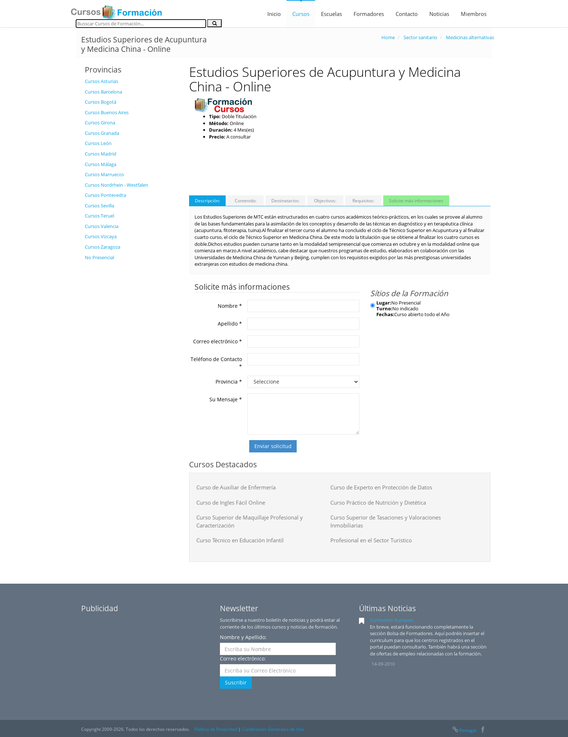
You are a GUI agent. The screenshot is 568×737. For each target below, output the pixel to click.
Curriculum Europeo (391, 620)
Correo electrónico (217, 341)
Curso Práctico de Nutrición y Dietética (378, 502)
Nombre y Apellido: (243, 637)
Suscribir (236, 682)
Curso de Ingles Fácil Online (230, 502)
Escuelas (331, 13)
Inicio (274, 13)
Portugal (464, 730)
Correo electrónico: (243, 658)
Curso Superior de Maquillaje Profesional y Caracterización (249, 521)
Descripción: (207, 201)
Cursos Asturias (101, 81)
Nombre (230, 305)
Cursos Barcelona (103, 91)
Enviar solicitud (273, 446)
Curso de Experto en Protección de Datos (381, 487)
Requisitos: (363, 201)
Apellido (230, 323)
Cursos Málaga (100, 164)
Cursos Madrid (100, 153)
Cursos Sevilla (99, 205)
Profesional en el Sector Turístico (371, 540)
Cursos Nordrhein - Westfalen (116, 185)
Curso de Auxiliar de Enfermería (236, 487)
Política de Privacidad (216, 729)
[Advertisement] (131, 373)
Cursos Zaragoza (102, 247)
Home (388, 37)
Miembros (473, 13)
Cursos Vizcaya (101, 236)
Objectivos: (325, 201)
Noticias (439, 13)
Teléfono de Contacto (216, 363)
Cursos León (98, 143)
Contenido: (245, 201)
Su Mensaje (225, 399)
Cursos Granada (102, 133)
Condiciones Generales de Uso (273, 729)
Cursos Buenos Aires (107, 112)
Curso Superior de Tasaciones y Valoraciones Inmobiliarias (385, 521)
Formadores (369, 13)
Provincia (229, 381)
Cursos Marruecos (104, 174)
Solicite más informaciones (416, 201)
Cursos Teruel (99, 215)
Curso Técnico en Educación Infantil (240, 540)
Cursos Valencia (101, 226)
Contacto (407, 13)
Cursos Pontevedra (105, 195)
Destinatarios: (285, 201)
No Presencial (99, 257)
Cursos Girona (100, 122)
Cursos (300, 13)
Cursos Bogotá (100, 102)
